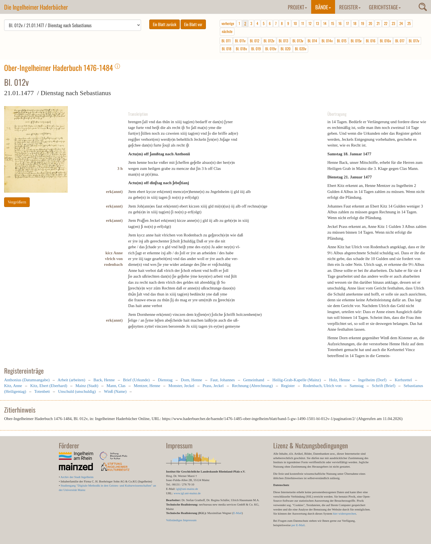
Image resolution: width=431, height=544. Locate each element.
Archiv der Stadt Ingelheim (76, 477)
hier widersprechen (344, 513)
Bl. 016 (370, 40)
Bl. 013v (297, 40)
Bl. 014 (312, 40)
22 (385, 23)
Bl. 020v (300, 48)
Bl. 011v (240, 40)
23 (393, 23)
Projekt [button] (297, 7)
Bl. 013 (283, 40)
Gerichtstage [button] (385, 7)
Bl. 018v (241, 48)
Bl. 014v (327, 40)
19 (362, 23)
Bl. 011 (226, 40)
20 (370, 23)
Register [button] (350, 7)
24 (401, 23)
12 (309, 23)
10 (295, 23)
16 (340, 23)
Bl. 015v (356, 40)
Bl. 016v (385, 40)
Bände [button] (323, 7)
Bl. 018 (226, 48)
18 (355, 23)
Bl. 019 (256, 48)
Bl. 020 (286, 48)
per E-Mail (298, 525)
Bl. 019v (270, 48)
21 (378, 23)
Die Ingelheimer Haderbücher (36, 6)
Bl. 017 (399, 40)
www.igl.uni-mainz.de (187, 493)
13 (317, 23)
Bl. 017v (414, 40)
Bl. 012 (254, 40)
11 (302, 23)
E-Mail (237, 513)
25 (409, 23)
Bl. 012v (269, 40)
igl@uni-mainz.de (187, 488)
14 (325, 23)
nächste (227, 31)
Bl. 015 (341, 40)
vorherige (228, 23)
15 (332, 23)
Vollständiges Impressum (181, 520)
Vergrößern (17, 202)
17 (347, 23)
